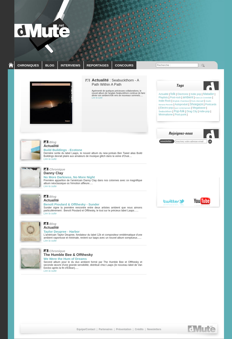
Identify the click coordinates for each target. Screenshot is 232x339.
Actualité (163, 94)
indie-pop (204, 111)
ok (210, 141)
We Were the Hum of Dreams (65, 259)
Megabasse (199, 107)
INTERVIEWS (70, 65)
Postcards (210, 104)
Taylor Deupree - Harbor (62, 231)
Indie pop (196, 94)
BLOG (49, 65)
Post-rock (175, 97)
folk (172, 94)
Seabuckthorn (165, 111)
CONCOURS (124, 65)
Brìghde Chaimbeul (181, 101)
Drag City (192, 111)
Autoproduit (181, 104)
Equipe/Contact (86, 329)
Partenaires (106, 329)
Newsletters (154, 329)
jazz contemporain (182, 108)
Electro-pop (166, 107)
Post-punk (180, 114)
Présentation (123, 329)
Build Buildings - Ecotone (63, 150)
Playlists (163, 97)
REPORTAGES (98, 65)
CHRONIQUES (28, 65)
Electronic (183, 94)
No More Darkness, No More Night (69, 177)
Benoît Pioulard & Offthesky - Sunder (71, 204)
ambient (188, 97)
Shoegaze (196, 104)
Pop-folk (179, 111)
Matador (208, 94)
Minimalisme (166, 114)
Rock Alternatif (197, 101)
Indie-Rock (165, 100)
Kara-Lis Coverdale (203, 98)
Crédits (139, 329)
